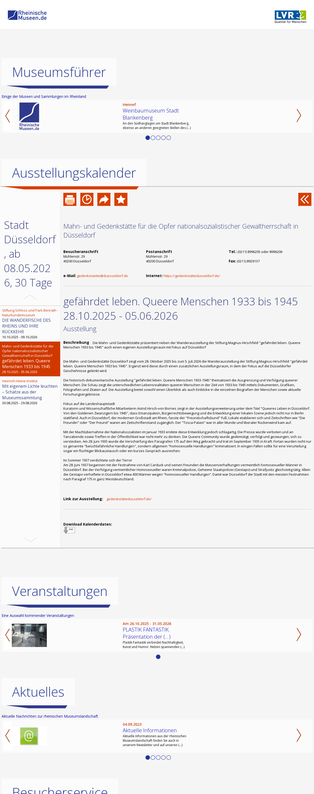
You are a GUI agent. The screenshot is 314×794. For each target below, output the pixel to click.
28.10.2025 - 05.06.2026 (30, 359)
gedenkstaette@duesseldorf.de (102, 275)
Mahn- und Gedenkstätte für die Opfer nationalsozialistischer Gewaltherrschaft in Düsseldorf (180, 230)
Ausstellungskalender (74, 173)
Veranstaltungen (60, 591)
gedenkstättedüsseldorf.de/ (129, 499)
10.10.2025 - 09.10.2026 (30, 323)
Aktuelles (38, 692)
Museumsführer (59, 72)
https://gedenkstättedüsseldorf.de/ (192, 275)
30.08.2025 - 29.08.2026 (30, 392)
